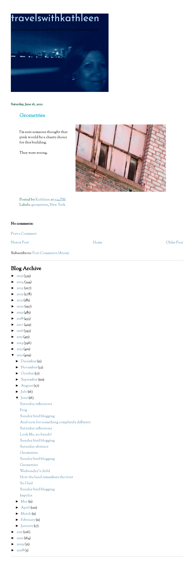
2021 (20, 300)
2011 (20, 532)
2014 (20, 343)
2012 (20, 355)
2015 (20, 337)
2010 (20, 538)
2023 (20, 288)
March (26, 514)
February (28, 520)
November (29, 367)
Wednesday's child (35, 471)
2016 (20, 331)
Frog (23, 410)
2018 (20, 318)
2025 (20, 276)
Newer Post (20, 242)
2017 (20, 324)
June (24, 398)
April (26, 507)
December (29, 361)
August (27, 385)
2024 (20, 282)
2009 (21, 544)
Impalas (26, 495)
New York (57, 205)
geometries (39, 205)
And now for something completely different (55, 422)
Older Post (174, 242)
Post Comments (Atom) (50, 253)
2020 (20, 306)
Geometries (29, 453)
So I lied (26, 483)
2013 (20, 349)
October (28, 373)
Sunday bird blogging (37, 416)
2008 (21, 550)
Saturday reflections (36, 404)
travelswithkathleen (55, 19)
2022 (20, 294)
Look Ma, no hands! (36, 434)
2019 (20, 312)
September (29, 379)
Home (97, 242)
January (27, 526)
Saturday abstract (34, 446)
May (24, 501)
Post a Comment (24, 233)
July (24, 392)
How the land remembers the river (46, 477)
